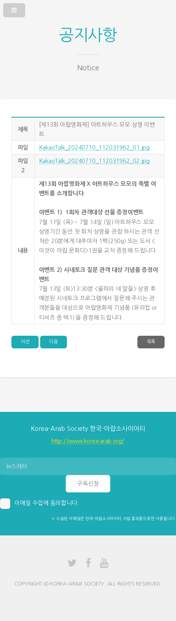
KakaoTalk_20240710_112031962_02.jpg (94, 161)
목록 (151, 341)
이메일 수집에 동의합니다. (47, 503)
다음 (53, 341)
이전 (25, 341)
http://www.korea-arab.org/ (88, 441)
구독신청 (88, 483)
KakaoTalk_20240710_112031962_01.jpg (94, 147)
